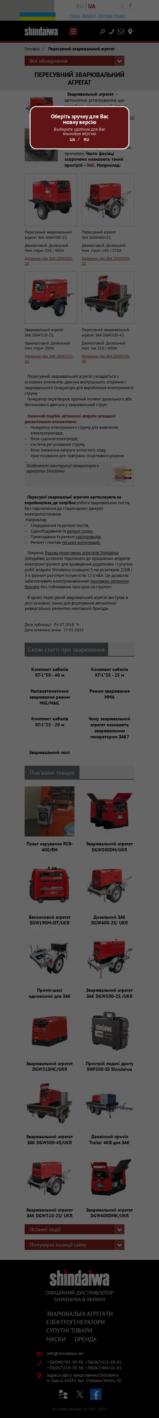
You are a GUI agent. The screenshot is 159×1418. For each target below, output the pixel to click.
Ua (72, 139)
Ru (86, 139)
